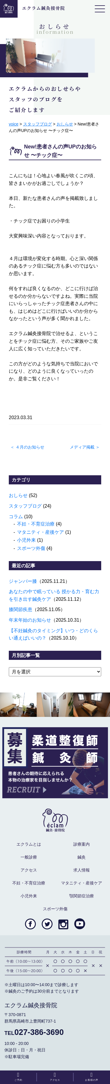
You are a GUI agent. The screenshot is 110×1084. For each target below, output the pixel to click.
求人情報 (81, 870)
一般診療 (29, 857)
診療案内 (81, 844)
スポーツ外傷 (31, 548)
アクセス (29, 870)
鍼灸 (81, 857)
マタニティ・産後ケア (40, 532)
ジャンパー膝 (23, 581)
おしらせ (18, 495)
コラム (16, 516)
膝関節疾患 (20, 609)
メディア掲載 (82, 447)
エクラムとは (28, 844)
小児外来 (26, 540)
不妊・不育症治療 (36, 523)
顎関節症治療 (81, 896)
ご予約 (18, 1076)
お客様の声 (91, 1076)
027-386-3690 (34, 1032)
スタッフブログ (25, 505)
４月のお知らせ (30, 447)
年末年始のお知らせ (30, 620)
